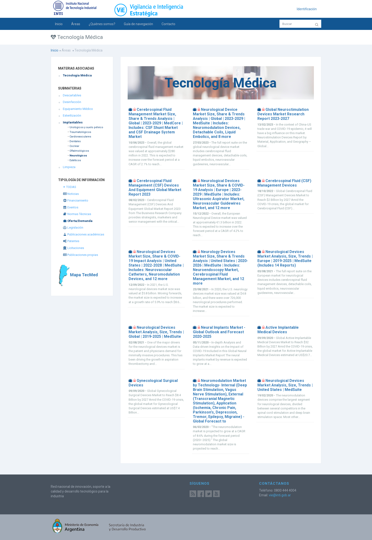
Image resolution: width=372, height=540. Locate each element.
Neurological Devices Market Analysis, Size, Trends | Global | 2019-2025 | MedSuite (156, 332)
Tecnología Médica (77, 75)
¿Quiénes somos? (102, 24)
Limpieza (69, 167)
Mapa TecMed (78, 274)
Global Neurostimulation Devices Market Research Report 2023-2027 (283, 114)
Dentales (75, 141)
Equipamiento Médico (78, 109)
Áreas (75, 24)
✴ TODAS (69, 187)
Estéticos (75, 160)
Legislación (73, 227)
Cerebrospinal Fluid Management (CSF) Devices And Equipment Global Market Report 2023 (155, 187)
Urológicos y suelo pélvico (86, 127)
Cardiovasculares (80, 136)
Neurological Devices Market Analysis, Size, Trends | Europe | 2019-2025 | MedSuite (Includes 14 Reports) (285, 258)
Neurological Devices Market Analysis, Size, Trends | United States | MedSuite (285, 385)
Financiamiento (75, 200)
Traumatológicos (80, 132)
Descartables (72, 95)
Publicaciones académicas (83, 234)
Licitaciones (73, 248)
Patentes (71, 241)
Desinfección (72, 102)
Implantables (73, 122)
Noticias (71, 194)
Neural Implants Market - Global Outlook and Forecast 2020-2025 (219, 332)
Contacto (168, 24)
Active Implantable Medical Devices (278, 329)
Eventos (70, 207)
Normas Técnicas (77, 214)
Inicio (59, 24)
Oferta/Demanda (78, 221)
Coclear (74, 146)
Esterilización (72, 115)
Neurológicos (78, 155)
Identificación (307, 9)
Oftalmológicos (79, 150)
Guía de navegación (138, 24)
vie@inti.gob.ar (280, 495)
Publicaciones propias (80, 255)
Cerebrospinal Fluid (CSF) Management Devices (284, 183)
